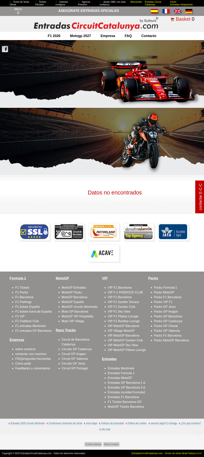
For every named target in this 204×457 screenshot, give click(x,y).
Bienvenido (136, 2)
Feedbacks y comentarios (32, 368)
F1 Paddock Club (27, 321)
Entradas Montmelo (121, 368)
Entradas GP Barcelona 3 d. (127, 387)
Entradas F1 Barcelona (123, 397)
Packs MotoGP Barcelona (171, 340)
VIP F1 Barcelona (120, 287)
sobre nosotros (25, 349)
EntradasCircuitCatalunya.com (35, 453)
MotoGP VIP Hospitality (78, 316)
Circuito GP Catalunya (77, 349)
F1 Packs (21, 292)
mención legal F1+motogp (164, 423)
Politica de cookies (137, 423)
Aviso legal (91, 423)
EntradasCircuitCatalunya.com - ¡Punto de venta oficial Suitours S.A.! (167, 453)
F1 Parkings (23, 302)
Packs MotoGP (164, 292)
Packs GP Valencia (167, 330)
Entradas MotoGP (120, 378)
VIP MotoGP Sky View (123, 345)
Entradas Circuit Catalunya (153, 3)
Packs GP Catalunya (168, 321)
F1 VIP (20, 316)
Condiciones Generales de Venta (65, 423)
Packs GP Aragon (166, 311)
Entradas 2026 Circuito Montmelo (28, 423)
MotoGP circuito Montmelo (80, 306)
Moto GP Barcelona (75, 311)
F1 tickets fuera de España (33, 311)
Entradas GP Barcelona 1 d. (127, 382)
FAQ (128, 36)
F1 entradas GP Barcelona (33, 330)
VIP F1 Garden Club (121, 306)
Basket (183, 19)
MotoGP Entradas (74, 287)
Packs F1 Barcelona (167, 297)
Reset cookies (111, 444)
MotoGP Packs (72, 292)
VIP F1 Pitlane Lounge (123, 316)
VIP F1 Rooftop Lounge (124, 321)
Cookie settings (93, 444)
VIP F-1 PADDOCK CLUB (125, 292)
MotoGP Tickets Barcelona (126, 406)
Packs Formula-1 (165, 287)
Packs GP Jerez (165, 306)
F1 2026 (54, 36)
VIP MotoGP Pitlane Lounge (127, 350)
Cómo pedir (23, 363)
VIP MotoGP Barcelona (123, 326)
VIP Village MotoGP (121, 330)
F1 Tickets (22, 287)
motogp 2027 (80, 36)
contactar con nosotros (30, 354)
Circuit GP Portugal (75, 368)
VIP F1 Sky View (119, 311)
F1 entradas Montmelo (30, 326)
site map (105, 429)
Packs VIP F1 (163, 302)
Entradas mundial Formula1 (126, 392)
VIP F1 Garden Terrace (123, 302)
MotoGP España (73, 302)
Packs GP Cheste (166, 326)
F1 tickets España (27, 306)
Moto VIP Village (73, 321)
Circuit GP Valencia (75, 358)
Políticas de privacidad (112, 423)
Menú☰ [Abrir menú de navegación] (18, 10)
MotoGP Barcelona (74, 297)
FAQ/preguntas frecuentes (33, 358)
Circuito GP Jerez (74, 363)
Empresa (108, 36)
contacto (148, 36)
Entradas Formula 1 (121, 373)
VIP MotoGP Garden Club (125, 340)
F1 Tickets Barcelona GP (125, 401)
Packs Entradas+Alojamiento (181, 3)
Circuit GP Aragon (74, 354)
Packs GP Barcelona (168, 316)
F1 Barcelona (24, 297)
